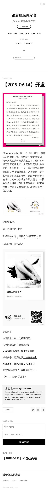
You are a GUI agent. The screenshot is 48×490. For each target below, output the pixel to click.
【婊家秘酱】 (30, 357)
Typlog (15, 487)
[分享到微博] (38, 409)
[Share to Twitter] (33, 409)
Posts (14, 480)
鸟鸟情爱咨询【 (11, 344)
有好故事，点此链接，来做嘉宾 (19, 363)
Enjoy (8, 410)
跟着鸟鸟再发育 (24, 15)
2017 (27, 33)
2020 (9, 33)
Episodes (23, 480)
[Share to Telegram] (43, 409)
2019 (15, 33)
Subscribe (24, 27)
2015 (39, 33)
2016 (33, 33)
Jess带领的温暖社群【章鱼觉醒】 (20, 351)
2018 (21, 33)
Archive (6, 480)
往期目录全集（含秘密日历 (16, 338)
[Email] (24, 50)
